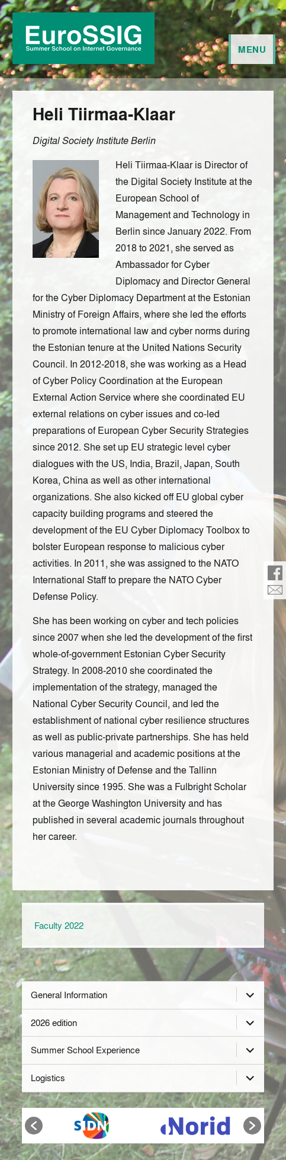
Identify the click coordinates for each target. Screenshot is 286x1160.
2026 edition (54, 1022)
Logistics (48, 1077)
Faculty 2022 (58, 925)
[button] (34, 1126)
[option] (91, 1125)
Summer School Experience (85, 1049)
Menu (252, 49)
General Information (69, 994)
